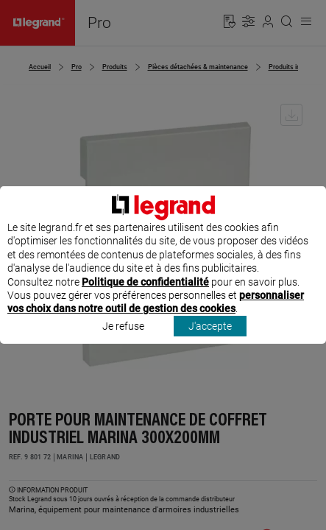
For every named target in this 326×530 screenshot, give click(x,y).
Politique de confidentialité (145, 295)
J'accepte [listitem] (210, 339)
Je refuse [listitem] (123, 339)
